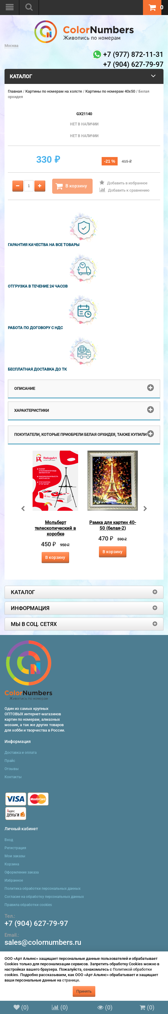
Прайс (10, 761)
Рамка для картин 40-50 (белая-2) (112, 525)
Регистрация (15, 848)
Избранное (14, 880)
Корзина (12, 864)
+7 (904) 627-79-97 (36, 923)
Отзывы (12, 769)
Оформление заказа (22, 872)
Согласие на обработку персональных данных (44, 897)
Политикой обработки (132, 969)
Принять (84, 991)
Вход (9, 840)
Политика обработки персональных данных (43, 888)
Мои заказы (15, 856)
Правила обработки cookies (28, 905)
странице (70, 980)
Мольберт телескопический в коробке (55, 528)
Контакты (13, 777)
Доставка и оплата (20, 752)
